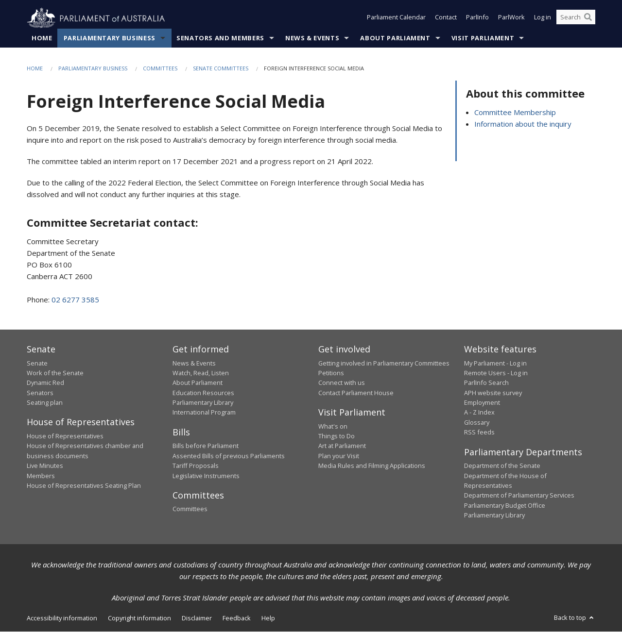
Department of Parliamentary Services (519, 495)
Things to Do (336, 436)
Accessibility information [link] (62, 618)
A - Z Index (479, 412)
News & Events (312, 38)
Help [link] (268, 618)
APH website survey (493, 392)
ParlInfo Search (486, 383)
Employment (482, 403)
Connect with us (341, 383)
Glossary (476, 422)
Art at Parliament (342, 446)
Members (41, 475)
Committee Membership (515, 112)
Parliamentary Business (110, 38)
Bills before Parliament (206, 446)
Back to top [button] (574, 618)
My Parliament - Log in (495, 363)
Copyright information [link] (139, 618)
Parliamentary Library (203, 403)
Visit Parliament (482, 38)
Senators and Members (220, 38)
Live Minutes (45, 466)
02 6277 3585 (75, 300)
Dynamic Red (45, 383)
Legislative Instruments (206, 475)
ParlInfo (477, 18)
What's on (332, 426)
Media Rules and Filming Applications (371, 466)
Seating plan (45, 403)
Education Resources (203, 392)
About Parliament (395, 38)
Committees (160, 68)
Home (42, 38)
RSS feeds (479, 432)
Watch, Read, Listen (201, 373)
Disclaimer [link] (197, 618)
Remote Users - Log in (496, 373)
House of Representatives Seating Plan (84, 486)
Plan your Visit (338, 455)
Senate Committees (220, 68)
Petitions (331, 373)
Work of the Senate (55, 373)
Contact (446, 18)
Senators (40, 392)
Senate (37, 363)
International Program (204, 412)
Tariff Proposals (196, 466)
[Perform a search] (588, 18)
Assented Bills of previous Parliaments (229, 455)
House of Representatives (65, 436)
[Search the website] (575, 18)
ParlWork (511, 18)
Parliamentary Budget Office (504, 505)
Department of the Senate (502, 466)
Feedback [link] (237, 618)
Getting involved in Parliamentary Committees (383, 363)
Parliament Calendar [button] (396, 18)
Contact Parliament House (356, 392)
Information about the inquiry (522, 124)
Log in (542, 18)
